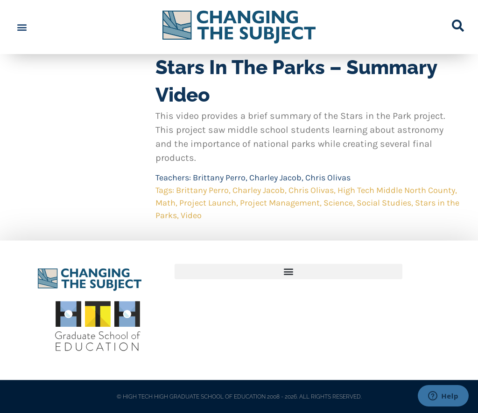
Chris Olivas (328, 177)
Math (165, 203)
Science (338, 203)
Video (191, 215)
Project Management (280, 203)
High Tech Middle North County (396, 190)
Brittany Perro (219, 177)
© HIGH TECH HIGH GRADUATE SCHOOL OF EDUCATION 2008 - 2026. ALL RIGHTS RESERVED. (239, 396)
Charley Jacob (275, 177)
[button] (21, 27)
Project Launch (207, 203)
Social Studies (384, 203)
